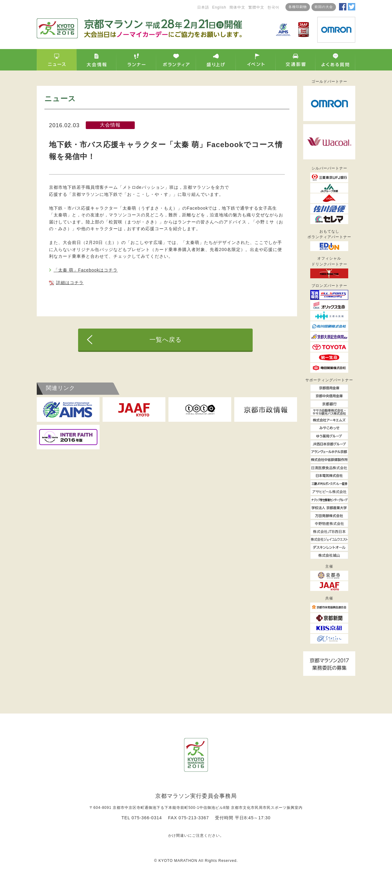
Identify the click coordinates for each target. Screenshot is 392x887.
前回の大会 (324, 7)
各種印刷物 (297, 7)
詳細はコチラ (70, 282)
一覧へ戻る (165, 339)
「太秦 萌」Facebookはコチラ (86, 270)
